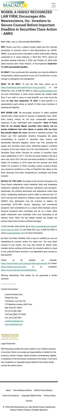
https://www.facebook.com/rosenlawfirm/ (19, 270)
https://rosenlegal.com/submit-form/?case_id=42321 (23, 87)
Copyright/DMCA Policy (31, 395)
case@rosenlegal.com (48, 91)
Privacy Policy (50, 395)
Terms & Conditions (11, 395)
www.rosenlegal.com (13, 324)
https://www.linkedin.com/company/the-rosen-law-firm (24, 263)
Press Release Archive (22, 390)
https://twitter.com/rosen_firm (13, 267)
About (8, 390)
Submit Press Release (43, 390)
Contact (29, 401)
